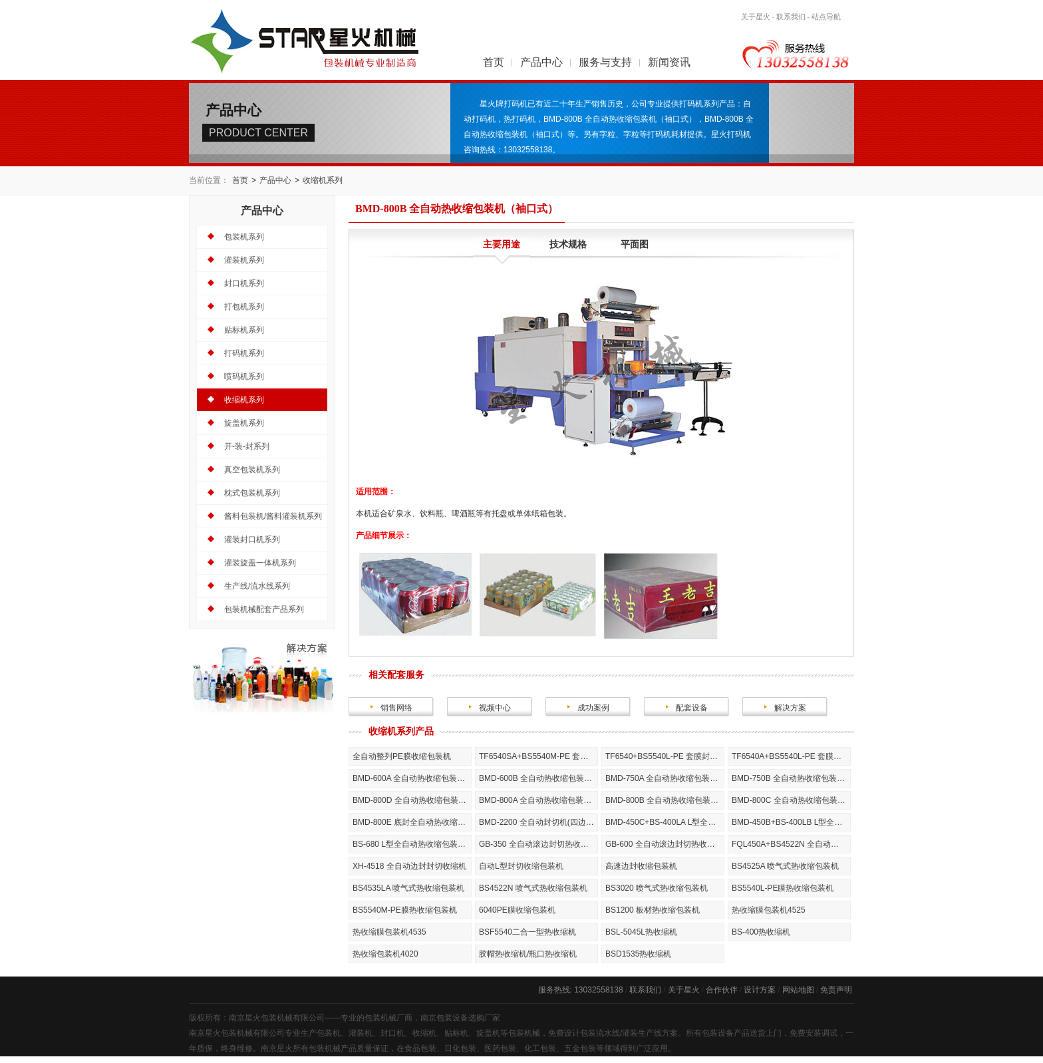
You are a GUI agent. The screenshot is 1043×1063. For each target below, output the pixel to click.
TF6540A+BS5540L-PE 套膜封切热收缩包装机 (791, 756)
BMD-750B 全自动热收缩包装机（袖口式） (791, 778)
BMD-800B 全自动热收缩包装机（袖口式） (664, 800)
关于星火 (755, 17)
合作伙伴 (722, 989)
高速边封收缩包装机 (641, 866)
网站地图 (798, 989)
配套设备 (692, 707)
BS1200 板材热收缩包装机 (652, 910)
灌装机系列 (244, 260)
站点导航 (826, 17)
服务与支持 (605, 62)
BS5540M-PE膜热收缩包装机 (405, 910)
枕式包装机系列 (252, 493)
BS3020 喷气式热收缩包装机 (656, 888)
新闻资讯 (669, 62)
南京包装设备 (444, 1017)
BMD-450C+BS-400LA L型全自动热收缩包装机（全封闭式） (664, 822)
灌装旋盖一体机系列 (260, 562)
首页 (493, 62)
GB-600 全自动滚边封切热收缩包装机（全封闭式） (664, 844)
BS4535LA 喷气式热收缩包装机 (408, 888)
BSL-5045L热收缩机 (641, 932)
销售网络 (396, 707)
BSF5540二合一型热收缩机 (527, 932)
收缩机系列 (323, 180)
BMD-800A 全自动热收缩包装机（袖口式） (538, 800)
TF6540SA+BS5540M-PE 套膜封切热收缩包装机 (538, 756)
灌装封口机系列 (252, 539)
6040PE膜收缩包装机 (517, 910)
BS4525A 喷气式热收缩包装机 (785, 866)
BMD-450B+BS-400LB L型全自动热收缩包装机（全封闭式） (791, 822)
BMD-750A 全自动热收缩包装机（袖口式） (664, 778)
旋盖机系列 (244, 423)
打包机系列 (244, 306)
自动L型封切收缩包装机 (521, 866)
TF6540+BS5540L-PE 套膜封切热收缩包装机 (664, 756)
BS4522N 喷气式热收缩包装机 (533, 888)
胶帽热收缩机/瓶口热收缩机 (528, 954)
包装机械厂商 (388, 1017)
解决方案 (790, 707)
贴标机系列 (244, 330)
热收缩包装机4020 (385, 954)
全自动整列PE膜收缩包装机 (402, 756)
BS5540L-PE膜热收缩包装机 (782, 888)
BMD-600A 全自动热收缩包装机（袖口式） (412, 778)
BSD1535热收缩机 (638, 954)
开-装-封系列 (246, 446)
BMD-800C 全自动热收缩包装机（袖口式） (791, 800)
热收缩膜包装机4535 (389, 932)
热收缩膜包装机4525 (769, 910)
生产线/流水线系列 (257, 586)
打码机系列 (244, 353)
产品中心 (541, 62)
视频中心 (495, 707)
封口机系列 (244, 283)
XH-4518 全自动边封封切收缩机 (409, 866)
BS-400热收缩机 (761, 932)
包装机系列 (244, 236)
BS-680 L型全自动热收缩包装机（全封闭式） (412, 844)
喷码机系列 (244, 376)
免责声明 (836, 989)
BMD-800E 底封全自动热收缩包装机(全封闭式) (412, 822)
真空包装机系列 (252, 469)
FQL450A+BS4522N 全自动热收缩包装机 (791, 844)
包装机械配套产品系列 (264, 609)
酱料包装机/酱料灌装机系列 (273, 516)
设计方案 (760, 989)
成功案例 (593, 707)
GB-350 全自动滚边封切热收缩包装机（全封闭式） (538, 844)
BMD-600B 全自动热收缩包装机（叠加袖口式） (538, 778)
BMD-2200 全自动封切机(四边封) (538, 822)
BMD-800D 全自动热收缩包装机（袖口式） (412, 800)
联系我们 (791, 17)
